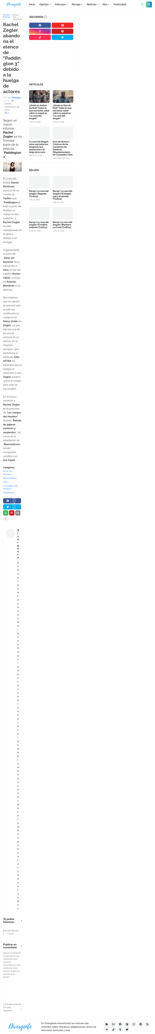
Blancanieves (9, 478)
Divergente (18, 544)
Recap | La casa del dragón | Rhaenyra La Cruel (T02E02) (62, 225)
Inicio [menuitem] (32, 4)
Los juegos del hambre (10, 487)
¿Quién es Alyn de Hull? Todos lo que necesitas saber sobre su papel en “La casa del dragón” (62, 112)
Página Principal (6, 17)
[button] (142, 4)
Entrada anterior (13, 1004)
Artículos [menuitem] (60, 4)
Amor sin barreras (17, 17)
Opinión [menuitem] (44, 4)
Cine (5, 482)
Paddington (9, 492)
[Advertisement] (117, 37)
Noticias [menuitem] (91, 4)
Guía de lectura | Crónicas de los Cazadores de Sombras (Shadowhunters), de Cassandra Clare (63, 148)
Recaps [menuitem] (76, 4)
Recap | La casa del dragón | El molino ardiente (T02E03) (39, 225)
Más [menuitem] (105, 4)
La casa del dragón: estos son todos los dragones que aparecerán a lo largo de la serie (39, 146)
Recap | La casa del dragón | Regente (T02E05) (39, 194)
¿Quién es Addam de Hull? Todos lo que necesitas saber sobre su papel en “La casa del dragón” (39, 112)
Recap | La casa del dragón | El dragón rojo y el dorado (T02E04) (62, 195)
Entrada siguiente (7, 1009)
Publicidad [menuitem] (120, 4)
